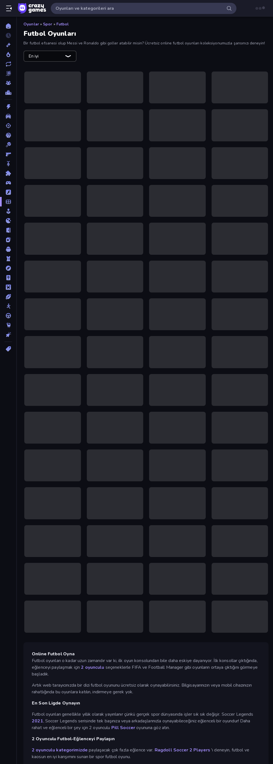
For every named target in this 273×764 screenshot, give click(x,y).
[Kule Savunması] (8, 258)
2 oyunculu (92, 667)
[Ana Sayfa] (8, 26)
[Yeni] (8, 45)
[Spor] (8, 296)
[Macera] (8, 268)
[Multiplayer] (8, 83)
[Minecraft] (8, 287)
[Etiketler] (8, 349)
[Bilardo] (8, 144)
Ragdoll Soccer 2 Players (182, 750)
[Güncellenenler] (8, 64)
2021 (37, 721)
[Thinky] (8, 325)
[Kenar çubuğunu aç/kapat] (9, 8)
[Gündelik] (8, 211)
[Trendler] (8, 54)
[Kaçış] (8, 230)
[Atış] (8, 125)
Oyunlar (31, 24)
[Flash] (8, 192)
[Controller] (8, 182)
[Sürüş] (8, 315)
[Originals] (8, 73)
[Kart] (8, 239)
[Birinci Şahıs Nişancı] (8, 154)
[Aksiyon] (8, 106)
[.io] (8, 220)
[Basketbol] (8, 135)
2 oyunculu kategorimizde (60, 750)
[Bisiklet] (8, 163)
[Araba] (8, 116)
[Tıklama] (8, 334)
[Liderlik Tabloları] (8, 92)
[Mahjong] (8, 277)
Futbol (62, 24)
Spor (47, 24)
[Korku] (8, 249)
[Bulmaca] (8, 173)
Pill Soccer (123, 728)
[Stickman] (8, 306)
